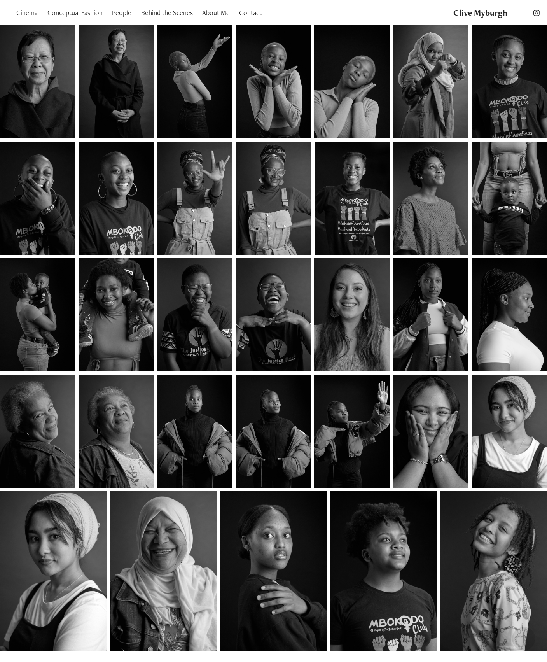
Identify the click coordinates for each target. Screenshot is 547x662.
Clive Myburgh (480, 12)
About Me (216, 12)
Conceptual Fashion (75, 12)
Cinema (27, 12)
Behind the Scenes (167, 12)
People (121, 12)
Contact (250, 12)
